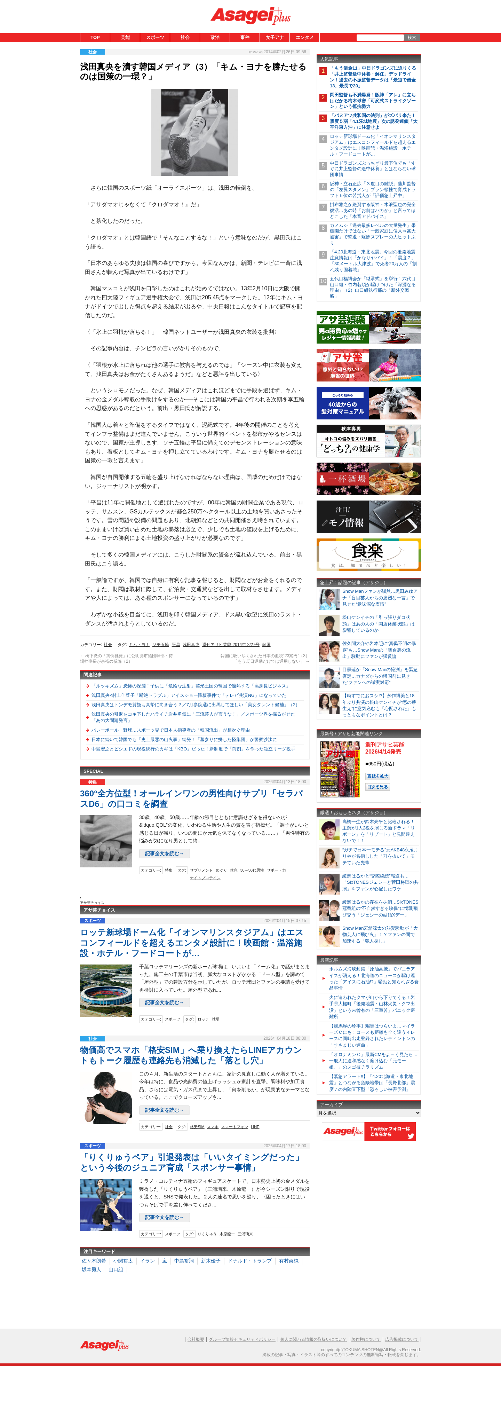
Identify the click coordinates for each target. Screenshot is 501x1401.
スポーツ (155, 37)
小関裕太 (123, 1261)
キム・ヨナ (139, 644)
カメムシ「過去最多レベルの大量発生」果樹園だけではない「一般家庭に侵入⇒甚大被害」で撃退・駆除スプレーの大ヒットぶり (373, 234)
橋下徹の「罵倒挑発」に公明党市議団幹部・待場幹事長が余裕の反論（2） (126, 658)
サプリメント (201, 870)
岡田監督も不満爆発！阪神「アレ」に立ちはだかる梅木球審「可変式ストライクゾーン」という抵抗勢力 (373, 100)
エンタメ (305, 37)
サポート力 (276, 870)
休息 (234, 870)
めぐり (221, 870)
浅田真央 (191, 644)
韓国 (266, 644)
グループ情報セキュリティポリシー (242, 1339)
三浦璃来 (245, 1234)
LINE (255, 1127)
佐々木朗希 (94, 1261)
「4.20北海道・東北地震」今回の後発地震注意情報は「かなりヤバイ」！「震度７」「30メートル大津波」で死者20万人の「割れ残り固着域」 (373, 260)
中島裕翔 (184, 1261)
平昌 (176, 644)
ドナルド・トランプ (250, 1261)
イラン (147, 1261)
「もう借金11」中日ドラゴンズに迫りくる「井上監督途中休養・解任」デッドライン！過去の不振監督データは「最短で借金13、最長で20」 (373, 76)
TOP (95, 37)
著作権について (366, 1339)
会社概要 (196, 1339)
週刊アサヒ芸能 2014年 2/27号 (231, 644)
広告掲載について (402, 1339)
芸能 (125, 37)
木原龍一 (227, 1234)
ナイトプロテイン (205, 878)
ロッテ (203, 1019)
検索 (412, 37)
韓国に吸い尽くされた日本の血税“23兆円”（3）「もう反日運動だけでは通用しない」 (265, 658)
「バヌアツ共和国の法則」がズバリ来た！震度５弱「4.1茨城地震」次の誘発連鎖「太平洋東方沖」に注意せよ (374, 121)
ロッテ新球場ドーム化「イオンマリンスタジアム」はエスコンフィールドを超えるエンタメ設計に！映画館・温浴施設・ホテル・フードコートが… (192, 943)
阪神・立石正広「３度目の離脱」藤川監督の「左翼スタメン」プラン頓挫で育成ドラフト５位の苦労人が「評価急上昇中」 (373, 189)
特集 (169, 870)
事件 (244, 37)
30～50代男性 (252, 870)
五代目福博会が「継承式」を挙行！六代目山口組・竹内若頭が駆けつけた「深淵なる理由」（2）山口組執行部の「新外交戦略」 (373, 287)
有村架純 (289, 1261)
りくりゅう (207, 1234)
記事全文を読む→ (164, 853)
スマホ (212, 1127)
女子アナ (275, 37)
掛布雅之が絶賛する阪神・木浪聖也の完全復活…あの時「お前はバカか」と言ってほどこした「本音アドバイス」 (373, 210)
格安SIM (197, 1127)
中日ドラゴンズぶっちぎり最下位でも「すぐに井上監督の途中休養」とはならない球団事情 (373, 169)
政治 (215, 37)
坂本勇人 (91, 1269)
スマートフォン (234, 1127)
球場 (216, 1019)
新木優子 (211, 1261)
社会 (185, 37)
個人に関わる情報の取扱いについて (313, 1339)
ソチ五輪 (160, 644)
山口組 (116, 1269)
